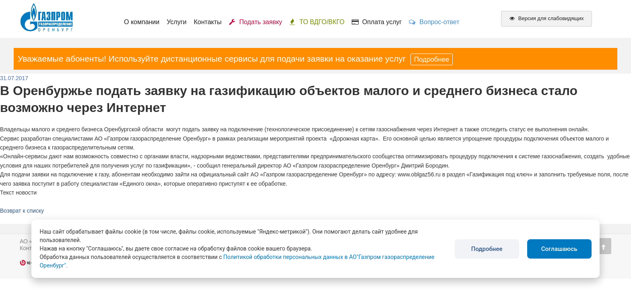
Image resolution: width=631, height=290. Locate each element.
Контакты (207, 22)
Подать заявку (256, 22)
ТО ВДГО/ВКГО (316, 22)
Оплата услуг (377, 22)
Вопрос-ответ (434, 22)
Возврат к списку (22, 210)
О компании (141, 22)
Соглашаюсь (559, 249)
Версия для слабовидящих (546, 18)
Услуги (176, 22)
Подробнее (431, 59)
